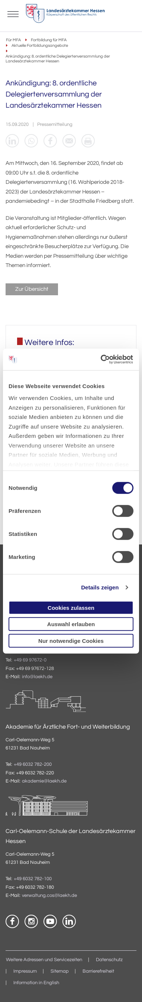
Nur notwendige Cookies (71, 640)
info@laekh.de (37, 676)
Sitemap (60, 971)
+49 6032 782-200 (33, 764)
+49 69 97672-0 (30, 660)
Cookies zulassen (71, 607)
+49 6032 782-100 (33, 878)
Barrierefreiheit (98, 971)
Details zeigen (100, 587)
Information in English (36, 982)
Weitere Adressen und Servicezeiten (44, 959)
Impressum (25, 971)
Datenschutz (109, 959)
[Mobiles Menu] (13, 13)
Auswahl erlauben (71, 624)
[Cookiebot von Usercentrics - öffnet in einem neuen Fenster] (101, 359)
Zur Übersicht (31, 289)
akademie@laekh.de (44, 781)
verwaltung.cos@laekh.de (49, 895)
